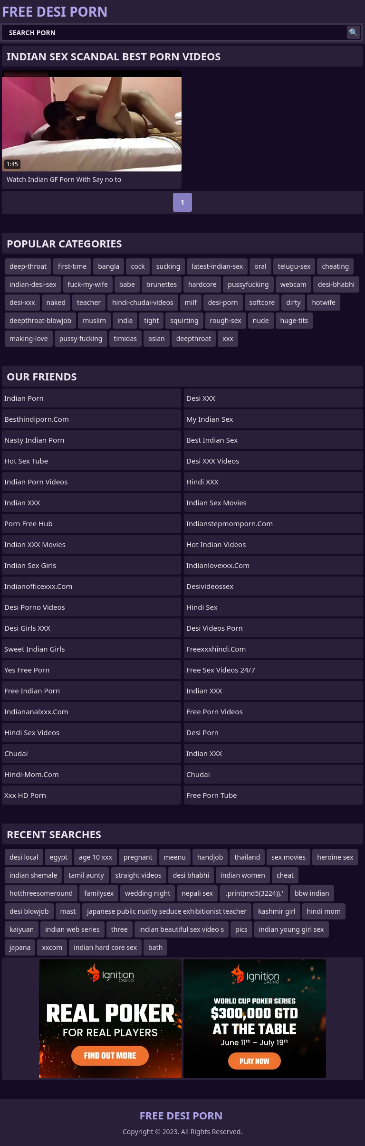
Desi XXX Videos (212, 460)
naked (56, 302)
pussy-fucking (81, 338)
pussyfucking (248, 284)
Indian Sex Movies (216, 502)
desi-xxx (22, 302)
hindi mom (324, 911)
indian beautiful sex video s (181, 929)
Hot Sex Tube (26, 460)
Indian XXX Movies (35, 544)
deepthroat (193, 338)
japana (20, 947)
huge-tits (294, 320)
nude (261, 320)
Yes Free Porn (26, 669)
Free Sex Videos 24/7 (220, 669)
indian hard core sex (105, 947)
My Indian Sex (209, 419)
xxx (227, 338)
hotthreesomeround (41, 893)
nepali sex (197, 893)
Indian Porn (24, 398)
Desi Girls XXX (27, 628)
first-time (72, 266)
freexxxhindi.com (216, 649)
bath (155, 947)
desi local (24, 857)
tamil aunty (86, 875)
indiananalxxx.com (36, 711)
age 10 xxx (95, 857)
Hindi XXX (202, 481)
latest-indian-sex (217, 266)
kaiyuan (22, 929)
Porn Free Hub (28, 523)
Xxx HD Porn (25, 795)
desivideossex (209, 586)
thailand (247, 857)
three (119, 929)
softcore (262, 302)
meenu (175, 857)
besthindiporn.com (36, 419)
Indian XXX (22, 502)
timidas (125, 338)
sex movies (288, 857)
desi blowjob (29, 911)
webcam (293, 284)
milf (191, 302)
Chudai (198, 774)
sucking (168, 266)
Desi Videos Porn (214, 628)
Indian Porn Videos (35, 481)
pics (241, 929)
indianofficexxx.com (38, 586)
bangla (108, 266)
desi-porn (223, 302)
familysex (99, 893)
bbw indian (312, 893)
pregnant (138, 857)
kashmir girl (276, 911)
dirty (293, 302)
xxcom (52, 947)
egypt (58, 857)
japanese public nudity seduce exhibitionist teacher (167, 911)
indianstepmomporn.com (229, 523)
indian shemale (33, 875)
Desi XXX (200, 398)
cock (137, 266)
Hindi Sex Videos (31, 732)
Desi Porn (202, 732)
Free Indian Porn (32, 690)
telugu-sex (294, 266)
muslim (94, 320)
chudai (16, 753)
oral (260, 266)
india (125, 320)
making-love (29, 338)
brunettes (161, 284)
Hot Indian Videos (216, 544)
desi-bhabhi (336, 284)
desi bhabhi (191, 875)
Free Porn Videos (214, 711)
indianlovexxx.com (218, 565)
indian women (243, 875)
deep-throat (28, 266)
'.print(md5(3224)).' (253, 893)
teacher (89, 302)
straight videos (138, 875)
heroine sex (335, 857)
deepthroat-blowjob (40, 320)
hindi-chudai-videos (142, 302)
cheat (285, 875)
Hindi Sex (202, 607)
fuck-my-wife (88, 284)
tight (151, 320)
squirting (184, 320)
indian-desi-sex (33, 284)
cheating (335, 266)
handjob (210, 857)
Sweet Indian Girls (34, 649)
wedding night (147, 893)
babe (127, 284)
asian (156, 338)
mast (68, 911)
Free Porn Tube (211, 795)
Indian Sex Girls (30, 565)
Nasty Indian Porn (34, 440)
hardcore (202, 284)
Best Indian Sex (212, 440)
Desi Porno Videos (34, 607)
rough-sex (225, 320)
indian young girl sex (291, 929)
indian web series (72, 929)
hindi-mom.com (31, 774)
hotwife (324, 302)
